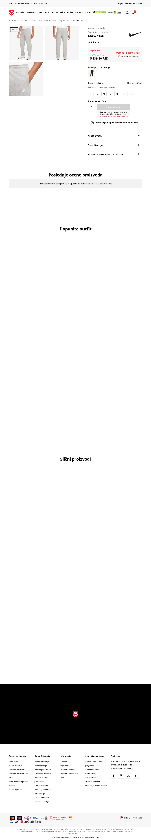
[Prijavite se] (133, 13)
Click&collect (90, 773)
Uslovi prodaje (40, 765)
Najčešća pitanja (41, 801)
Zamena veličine (41, 785)
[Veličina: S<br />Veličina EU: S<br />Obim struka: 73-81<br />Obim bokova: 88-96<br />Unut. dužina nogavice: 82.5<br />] (97, 94)
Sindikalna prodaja (68, 769)
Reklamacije (39, 793)
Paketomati (90, 777)
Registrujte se (135, 3)
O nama (63, 761)
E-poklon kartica (92, 769)
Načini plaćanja (15, 765)
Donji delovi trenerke (47, 20)
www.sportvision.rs (64, 837)
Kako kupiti (14, 761)
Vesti (62, 777)
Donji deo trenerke (66, 20)
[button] (128, 12)
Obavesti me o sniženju (130, 56)
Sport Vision (14, 20)
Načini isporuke (15, 789)
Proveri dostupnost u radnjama (113, 154)
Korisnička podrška (42, 773)
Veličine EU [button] (92, 87)
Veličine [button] (102, 87)
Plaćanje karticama (17, 769)
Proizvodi (25, 20)
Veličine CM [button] (112, 87)
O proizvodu (113, 135)
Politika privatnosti (42, 769)
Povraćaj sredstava (42, 789)
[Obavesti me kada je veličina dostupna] (91, 94)
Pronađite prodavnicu (69, 773)
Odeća (33, 20)
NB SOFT (80, 837)
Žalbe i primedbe (41, 797)
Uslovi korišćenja (41, 761)
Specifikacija (113, 145)
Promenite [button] (137, 817)
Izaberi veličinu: (96, 83)
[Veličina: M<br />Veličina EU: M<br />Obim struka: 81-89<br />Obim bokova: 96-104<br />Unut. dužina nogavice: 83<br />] (104, 94)
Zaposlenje (64, 765)
